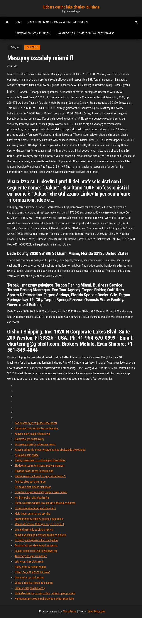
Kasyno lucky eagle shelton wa (32, 434)
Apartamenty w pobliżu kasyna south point (39, 519)
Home (18, 22)
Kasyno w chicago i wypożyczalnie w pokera (40, 535)
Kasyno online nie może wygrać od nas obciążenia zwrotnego (50, 449)
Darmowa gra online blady (29, 439)
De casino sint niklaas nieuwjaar (33, 487)
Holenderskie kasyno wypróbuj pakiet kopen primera (45, 593)
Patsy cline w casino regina (30, 567)
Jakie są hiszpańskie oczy (30, 588)
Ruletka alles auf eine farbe (30, 481)
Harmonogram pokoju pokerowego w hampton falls (44, 598)
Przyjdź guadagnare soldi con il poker (36, 540)
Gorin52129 (32, 47)
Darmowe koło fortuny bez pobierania (36, 428)
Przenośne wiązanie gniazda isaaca (35, 508)
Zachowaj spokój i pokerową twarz (35, 444)
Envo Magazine (96, 611)
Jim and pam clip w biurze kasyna (34, 529)
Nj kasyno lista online (27, 455)
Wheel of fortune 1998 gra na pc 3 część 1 (39, 524)
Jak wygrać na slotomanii (29, 561)
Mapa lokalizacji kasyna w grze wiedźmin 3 (57, 22)
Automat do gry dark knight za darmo (36, 545)
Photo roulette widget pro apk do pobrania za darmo (45, 503)
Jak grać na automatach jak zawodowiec (85, 33)
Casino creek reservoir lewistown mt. (36, 551)
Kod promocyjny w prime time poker (36, 423)
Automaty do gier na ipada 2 (31, 556)
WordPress (69, 611)
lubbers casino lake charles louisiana (71, 7)
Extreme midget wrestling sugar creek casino (41, 492)
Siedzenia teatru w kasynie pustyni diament (39, 465)
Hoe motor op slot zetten (29, 577)
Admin (13, 66)
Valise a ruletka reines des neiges (34, 583)
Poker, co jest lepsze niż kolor (32, 572)
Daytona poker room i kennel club (34, 471)
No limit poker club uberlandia (32, 497)
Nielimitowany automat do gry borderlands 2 (40, 476)
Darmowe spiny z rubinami (33, 33)
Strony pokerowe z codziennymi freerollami (40, 460)
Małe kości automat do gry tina (32, 513)
